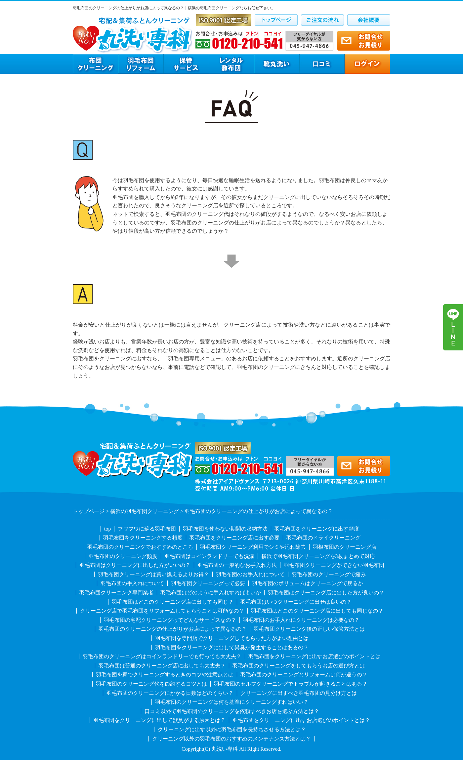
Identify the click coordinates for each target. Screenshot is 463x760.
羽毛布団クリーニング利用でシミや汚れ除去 (253, 547)
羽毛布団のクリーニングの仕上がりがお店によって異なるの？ (173, 629)
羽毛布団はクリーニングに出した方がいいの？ (134, 565)
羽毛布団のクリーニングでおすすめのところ (140, 547)
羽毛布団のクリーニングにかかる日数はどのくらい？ (169, 693)
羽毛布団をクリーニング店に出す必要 (234, 537)
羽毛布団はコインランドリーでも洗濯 (209, 556)
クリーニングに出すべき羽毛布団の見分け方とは (298, 693)
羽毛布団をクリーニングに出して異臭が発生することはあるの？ (232, 647)
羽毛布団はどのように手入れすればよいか (210, 592)
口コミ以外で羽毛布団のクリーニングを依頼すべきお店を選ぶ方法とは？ (232, 711)
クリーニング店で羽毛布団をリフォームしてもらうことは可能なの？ (162, 611)
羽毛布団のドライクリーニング (323, 537)
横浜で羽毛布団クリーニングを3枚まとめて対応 (318, 556)
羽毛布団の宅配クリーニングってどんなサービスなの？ (170, 620)
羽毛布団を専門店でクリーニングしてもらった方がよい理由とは (232, 638)
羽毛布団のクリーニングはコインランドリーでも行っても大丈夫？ (162, 656)
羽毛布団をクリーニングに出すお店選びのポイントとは (314, 656)
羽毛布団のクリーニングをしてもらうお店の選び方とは (298, 665)
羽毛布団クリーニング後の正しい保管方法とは (309, 629)
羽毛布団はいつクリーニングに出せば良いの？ (296, 602)
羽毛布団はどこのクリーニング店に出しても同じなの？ (317, 611)
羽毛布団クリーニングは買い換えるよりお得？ (153, 574)
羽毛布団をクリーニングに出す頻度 (316, 529)
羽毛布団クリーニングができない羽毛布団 (334, 565)
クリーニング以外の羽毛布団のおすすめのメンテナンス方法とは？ (231, 738)
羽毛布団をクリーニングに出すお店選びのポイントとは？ (301, 720)
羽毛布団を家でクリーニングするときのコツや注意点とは (164, 674)
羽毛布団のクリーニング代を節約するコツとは (151, 684)
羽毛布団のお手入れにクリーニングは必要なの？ (301, 620)
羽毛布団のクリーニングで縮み (329, 574)
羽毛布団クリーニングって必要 (208, 583)
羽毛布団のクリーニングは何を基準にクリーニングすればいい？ (232, 702)
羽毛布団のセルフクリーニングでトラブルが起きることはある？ (290, 684)
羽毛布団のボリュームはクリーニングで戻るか (307, 583)
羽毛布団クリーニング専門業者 (116, 592)
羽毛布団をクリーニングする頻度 (143, 537)
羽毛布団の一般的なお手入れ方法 (237, 565)
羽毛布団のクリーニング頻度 (123, 556)
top (107, 529)
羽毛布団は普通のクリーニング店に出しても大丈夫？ (162, 665)
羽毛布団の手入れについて (132, 583)
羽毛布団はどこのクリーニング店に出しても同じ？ (172, 602)
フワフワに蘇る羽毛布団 (147, 529)
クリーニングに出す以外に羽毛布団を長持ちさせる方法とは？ (232, 729)
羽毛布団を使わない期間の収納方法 (225, 529)
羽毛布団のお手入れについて (250, 574)
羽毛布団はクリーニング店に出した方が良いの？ (326, 592)
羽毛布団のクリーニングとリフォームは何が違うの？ (303, 674)
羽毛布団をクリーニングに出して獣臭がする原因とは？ (159, 720)
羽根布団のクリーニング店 (344, 547)
